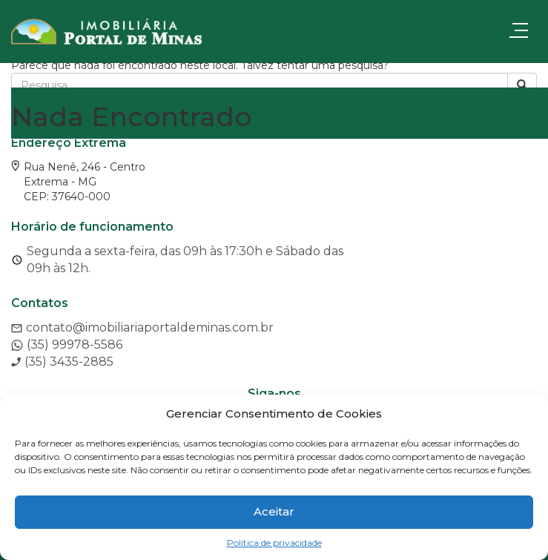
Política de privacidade (274, 542)
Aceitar (274, 511)
